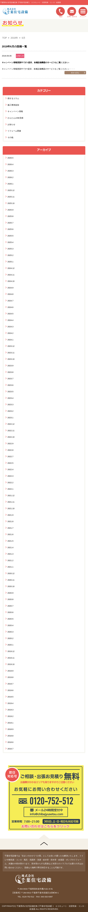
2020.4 (10, 625)
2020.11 (11, 580)
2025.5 (10, 236)
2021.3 (10, 554)
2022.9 (10, 443)
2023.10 (11, 359)
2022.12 (11, 424)
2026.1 (10, 184)
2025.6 (10, 229)
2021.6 (10, 534)
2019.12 (11, 651)
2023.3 (10, 404)
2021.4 (10, 547)
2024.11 (11, 275)
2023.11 (11, 353)
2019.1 (10, 723)
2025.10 (11, 203)
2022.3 (10, 476)
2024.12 (11, 268)
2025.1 (10, 262)
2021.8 (10, 521)
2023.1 (10, 417)
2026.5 (10, 158)
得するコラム (13, 98)
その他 (10, 137)
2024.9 (10, 288)
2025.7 (10, 223)
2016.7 (10, 749)
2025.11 (11, 197)
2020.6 (10, 612)
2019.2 (10, 716)
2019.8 (10, 677)
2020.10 (11, 586)
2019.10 (11, 664)
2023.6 (10, 385)
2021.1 (10, 567)
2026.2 (10, 177)
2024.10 (11, 281)
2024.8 (10, 294)
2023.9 (10, 365)
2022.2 (10, 482)
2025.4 (10, 242)
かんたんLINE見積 (15, 118)
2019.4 (10, 703)
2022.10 (11, 437)
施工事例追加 (13, 105)
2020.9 (10, 593)
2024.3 (10, 326)
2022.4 (10, 469)
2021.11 (11, 502)
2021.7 (10, 528)
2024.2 (10, 333)
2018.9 (10, 729)
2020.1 (10, 645)
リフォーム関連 (14, 131)
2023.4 (10, 398)
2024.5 (10, 314)
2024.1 (10, 340)
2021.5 (10, 541)
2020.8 (10, 599)
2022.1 (10, 489)
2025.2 (10, 255)
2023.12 (11, 346)
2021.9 (10, 515)
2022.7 (10, 456)
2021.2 (10, 560)
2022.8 (10, 450)
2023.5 (10, 391)
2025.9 (10, 210)
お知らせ (20, 56)
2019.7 (10, 684)
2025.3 (10, 249)
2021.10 (11, 508)
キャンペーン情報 (15, 111)
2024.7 (10, 301)
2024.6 (10, 307)
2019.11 (11, 658)
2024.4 (10, 320)
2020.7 (10, 606)
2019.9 (10, 671)
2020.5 (10, 619)
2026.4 (10, 164)
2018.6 (10, 742)
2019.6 (10, 690)
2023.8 (10, 372)
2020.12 (11, 573)
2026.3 (10, 171)
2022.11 (11, 430)
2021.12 (11, 495)
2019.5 (10, 697)
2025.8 (10, 216)
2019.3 (10, 710)
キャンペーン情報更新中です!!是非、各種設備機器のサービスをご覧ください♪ (35, 62)
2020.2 (10, 638)
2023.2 (10, 411)
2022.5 (10, 463)
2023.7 (10, 378)
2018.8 (10, 736)
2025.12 (11, 190)
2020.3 (10, 632)
